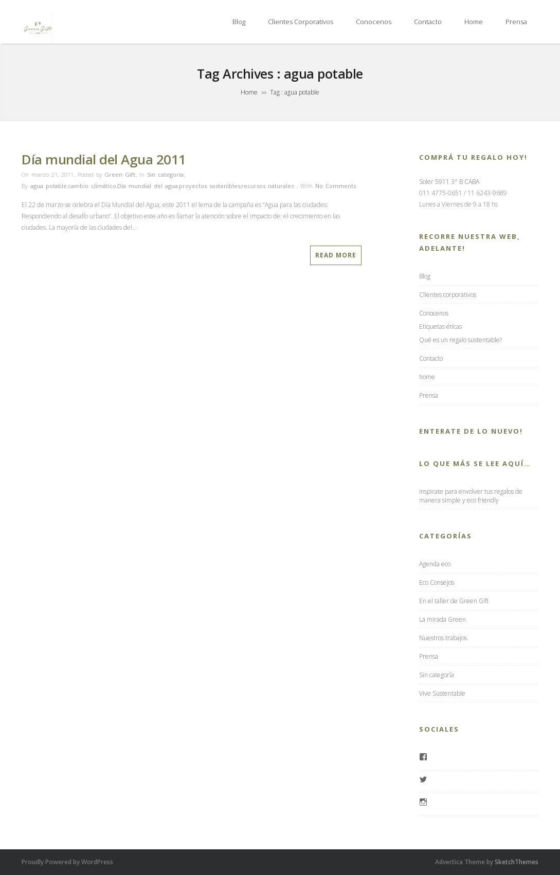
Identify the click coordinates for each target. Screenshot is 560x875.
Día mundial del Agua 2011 (104, 159)
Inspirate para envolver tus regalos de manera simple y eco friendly (470, 496)
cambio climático (92, 186)
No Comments (335, 186)
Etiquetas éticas (440, 326)
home (473, 21)
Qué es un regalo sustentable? (460, 340)
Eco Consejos (436, 582)
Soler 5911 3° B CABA (449, 181)
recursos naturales (267, 186)
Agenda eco (434, 564)
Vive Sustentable (442, 693)
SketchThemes (516, 862)
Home (249, 92)
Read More (335, 255)
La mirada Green (442, 619)
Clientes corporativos (300, 21)
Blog (238, 21)
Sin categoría (165, 174)
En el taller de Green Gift (454, 601)
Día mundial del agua (147, 186)
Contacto (428, 21)
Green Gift (119, 174)
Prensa (516, 21)
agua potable (48, 186)
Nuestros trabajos (443, 638)
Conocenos (373, 21)
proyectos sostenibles (209, 186)
